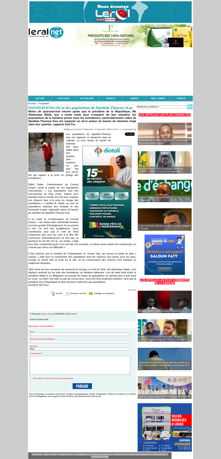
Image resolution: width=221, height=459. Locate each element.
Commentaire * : (36, 353)
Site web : (34, 346)
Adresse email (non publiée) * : (43, 339)
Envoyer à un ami (74, 293)
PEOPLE (181, 98)
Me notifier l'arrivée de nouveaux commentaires (54, 378)
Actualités (44, 103)
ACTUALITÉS (87, 98)
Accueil (31, 103)
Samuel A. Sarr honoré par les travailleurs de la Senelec (164, 396)
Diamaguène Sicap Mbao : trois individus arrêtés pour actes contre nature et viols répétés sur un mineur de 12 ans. (163, 365)
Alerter (74, 314)
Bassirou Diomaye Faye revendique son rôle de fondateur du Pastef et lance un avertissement (165, 170)
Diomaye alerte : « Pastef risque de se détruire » (160, 311)
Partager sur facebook (103, 293)
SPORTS (110, 98)
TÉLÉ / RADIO (157, 98)
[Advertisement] (110, 71)
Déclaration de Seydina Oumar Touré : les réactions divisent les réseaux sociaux (162, 141)
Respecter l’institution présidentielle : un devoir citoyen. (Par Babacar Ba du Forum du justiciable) (164, 338)
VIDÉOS (134, 98)
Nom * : (33, 332)
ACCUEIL (40, 98)
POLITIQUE (63, 98)
